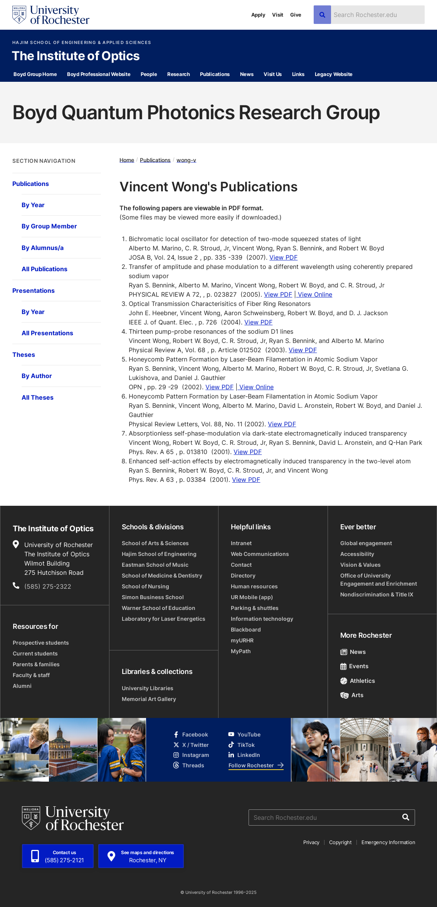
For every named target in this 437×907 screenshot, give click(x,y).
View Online (314, 294)
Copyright (340, 842)
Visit (277, 14)
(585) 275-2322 (47, 586)
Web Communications (260, 553)
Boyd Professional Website (99, 74)
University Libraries (147, 688)
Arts (352, 695)
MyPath (241, 651)
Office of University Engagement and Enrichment (378, 579)
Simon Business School (153, 597)
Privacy (311, 842)
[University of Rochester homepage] (50, 15)
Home (126, 159)
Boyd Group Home (35, 74)
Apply (258, 14)
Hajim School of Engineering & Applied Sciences (81, 43)
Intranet (241, 543)
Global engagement (366, 543)
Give (295, 14)
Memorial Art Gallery (149, 699)
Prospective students (41, 642)
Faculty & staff (31, 675)
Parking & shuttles (255, 607)
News (247, 74)
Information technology (262, 618)
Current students (35, 653)
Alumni (22, 685)
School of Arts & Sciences (155, 543)
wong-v (186, 159)
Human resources (254, 586)
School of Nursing (145, 586)
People (149, 74)
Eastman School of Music (155, 564)
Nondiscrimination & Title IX (376, 594)
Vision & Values (360, 564)
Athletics (357, 681)
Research (178, 74)
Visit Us (273, 74)
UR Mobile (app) (252, 597)
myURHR (242, 640)
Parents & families (36, 664)
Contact (241, 564)
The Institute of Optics (76, 56)
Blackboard (246, 629)
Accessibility (357, 553)
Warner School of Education (158, 607)
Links (298, 74)
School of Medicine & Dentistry (162, 575)
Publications (215, 74)
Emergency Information (388, 842)
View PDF (283, 257)
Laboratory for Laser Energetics (163, 618)
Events (354, 666)
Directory (243, 575)
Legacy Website (334, 74)
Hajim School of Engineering (159, 553)
